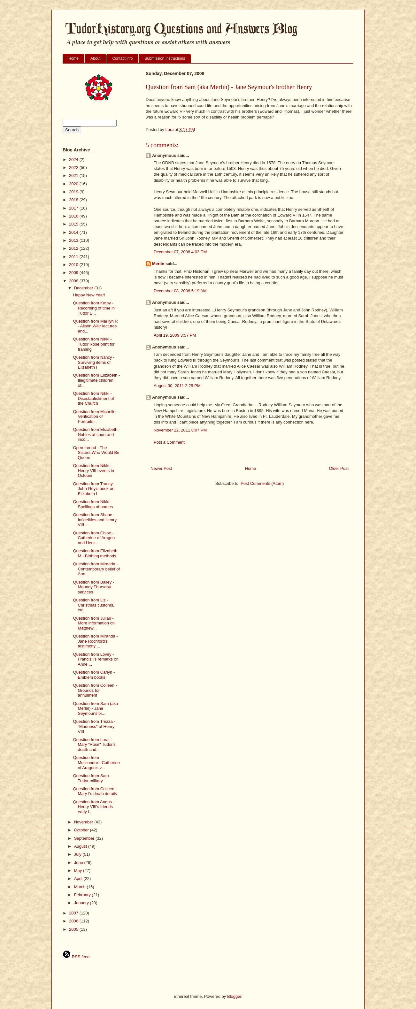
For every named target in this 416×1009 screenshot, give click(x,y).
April (79, 878)
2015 (74, 224)
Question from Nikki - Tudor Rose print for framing (93, 344)
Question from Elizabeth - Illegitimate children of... (96, 380)
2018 (74, 199)
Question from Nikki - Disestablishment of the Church (93, 398)
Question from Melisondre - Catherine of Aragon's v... (96, 762)
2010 (74, 264)
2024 (74, 159)
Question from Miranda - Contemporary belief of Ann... (96, 569)
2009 (74, 272)
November (84, 822)
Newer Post (161, 468)
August (81, 846)
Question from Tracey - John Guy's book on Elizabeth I (94, 488)
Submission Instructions (164, 58)
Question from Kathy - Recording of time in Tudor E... (94, 308)
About (95, 58)
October (82, 830)
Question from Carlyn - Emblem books (94, 675)
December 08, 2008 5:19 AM (180, 290)
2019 (74, 191)
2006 (74, 921)
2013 (74, 240)
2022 (74, 167)
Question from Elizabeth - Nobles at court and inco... (96, 434)
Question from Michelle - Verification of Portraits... (95, 416)
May (78, 870)
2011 (74, 256)
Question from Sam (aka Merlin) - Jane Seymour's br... (95, 708)
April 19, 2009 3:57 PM (175, 335)
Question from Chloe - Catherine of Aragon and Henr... (94, 538)
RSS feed (76, 956)
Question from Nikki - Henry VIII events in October (93, 470)
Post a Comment (169, 442)
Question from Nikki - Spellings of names (93, 504)
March (80, 886)
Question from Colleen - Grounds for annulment (95, 690)
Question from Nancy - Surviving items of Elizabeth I (93, 362)
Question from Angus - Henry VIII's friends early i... (93, 806)
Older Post (339, 468)
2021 (74, 175)
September (85, 838)
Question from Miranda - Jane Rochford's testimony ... (95, 641)
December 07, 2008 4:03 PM (180, 251)
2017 (74, 208)
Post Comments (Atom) (262, 483)
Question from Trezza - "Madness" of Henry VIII (94, 726)
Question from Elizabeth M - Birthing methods (95, 553)
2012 (74, 248)
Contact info (122, 58)
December (84, 288)
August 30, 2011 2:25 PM (177, 385)
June (79, 862)
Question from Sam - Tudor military (92, 778)
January (82, 902)
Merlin (158, 263)
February (83, 894)
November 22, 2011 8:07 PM (180, 430)
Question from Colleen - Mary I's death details (95, 791)
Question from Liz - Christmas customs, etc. (93, 605)
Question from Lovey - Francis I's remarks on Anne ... (95, 659)
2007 (74, 913)
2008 (74, 281)
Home (73, 58)
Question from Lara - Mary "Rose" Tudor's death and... (94, 744)
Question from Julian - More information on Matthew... (94, 623)
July (78, 854)
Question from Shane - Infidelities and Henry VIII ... (94, 519)
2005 (74, 929)
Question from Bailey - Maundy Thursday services (93, 587)
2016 (74, 216)
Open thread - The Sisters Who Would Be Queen (96, 452)
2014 (74, 232)
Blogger (234, 996)
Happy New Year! (89, 295)
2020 (74, 183)
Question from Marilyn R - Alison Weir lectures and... (95, 326)
